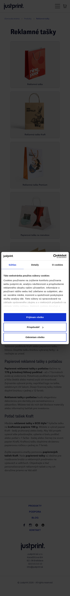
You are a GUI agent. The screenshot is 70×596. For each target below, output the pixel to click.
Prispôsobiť (35, 327)
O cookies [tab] (57, 264)
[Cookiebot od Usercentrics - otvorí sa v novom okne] (53, 256)
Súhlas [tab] (12, 264)
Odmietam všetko (34, 337)
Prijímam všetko (35, 317)
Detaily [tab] (35, 264)
